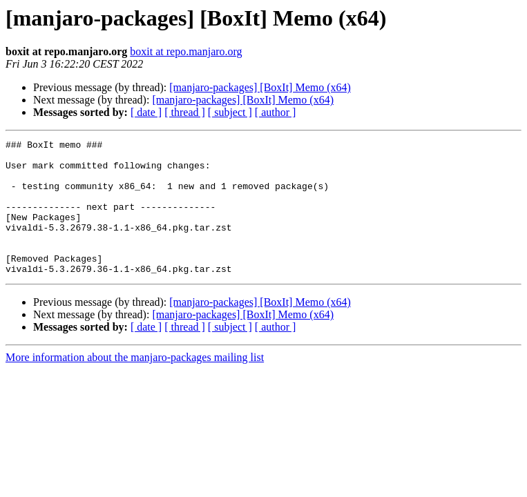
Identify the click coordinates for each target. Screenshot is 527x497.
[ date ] (146, 112)
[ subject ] (230, 112)
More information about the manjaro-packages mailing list (135, 384)
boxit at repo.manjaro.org (186, 51)
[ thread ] (184, 112)
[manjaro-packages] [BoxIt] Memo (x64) (260, 87)
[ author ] (275, 112)
